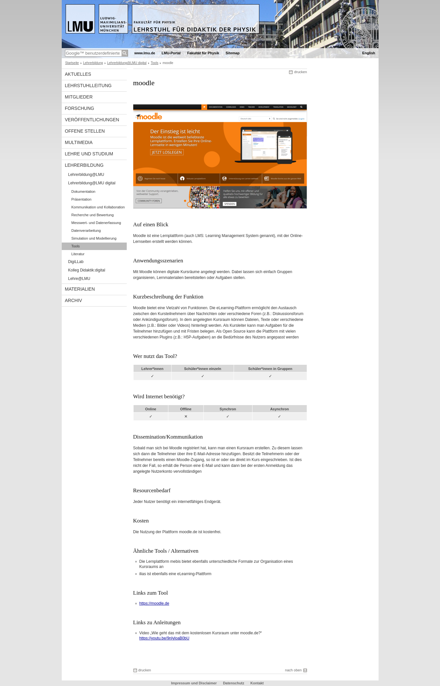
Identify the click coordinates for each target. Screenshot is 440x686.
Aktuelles (78, 74)
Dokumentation (83, 191)
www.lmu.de (145, 53)
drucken (300, 72)
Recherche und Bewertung (92, 215)
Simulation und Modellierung (94, 238)
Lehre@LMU (79, 278)
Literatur (77, 254)
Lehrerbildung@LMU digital (127, 63)
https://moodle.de (154, 603)
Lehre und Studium (89, 153)
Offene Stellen (85, 131)
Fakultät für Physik (203, 53)
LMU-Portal (171, 53)
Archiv (73, 300)
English (368, 53)
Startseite (72, 63)
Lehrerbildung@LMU (86, 174)
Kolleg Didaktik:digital (86, 270)
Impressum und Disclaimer (194, 683)
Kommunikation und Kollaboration (98, 207)
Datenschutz (233, 683)
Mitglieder (79, 96)
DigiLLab (76, 261)
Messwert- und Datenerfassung (96, 223)
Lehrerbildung (93, 63)
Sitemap (232, 53)
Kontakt (257, 683)
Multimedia (79, 142)
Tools (154, 63)
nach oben (293, 670)
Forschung (79, 108)
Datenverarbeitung (86, 230)
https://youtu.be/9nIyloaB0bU (164, 638)
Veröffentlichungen (92, 119)
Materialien (80, 289)
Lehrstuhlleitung (88, 85)
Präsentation (81, 199)
